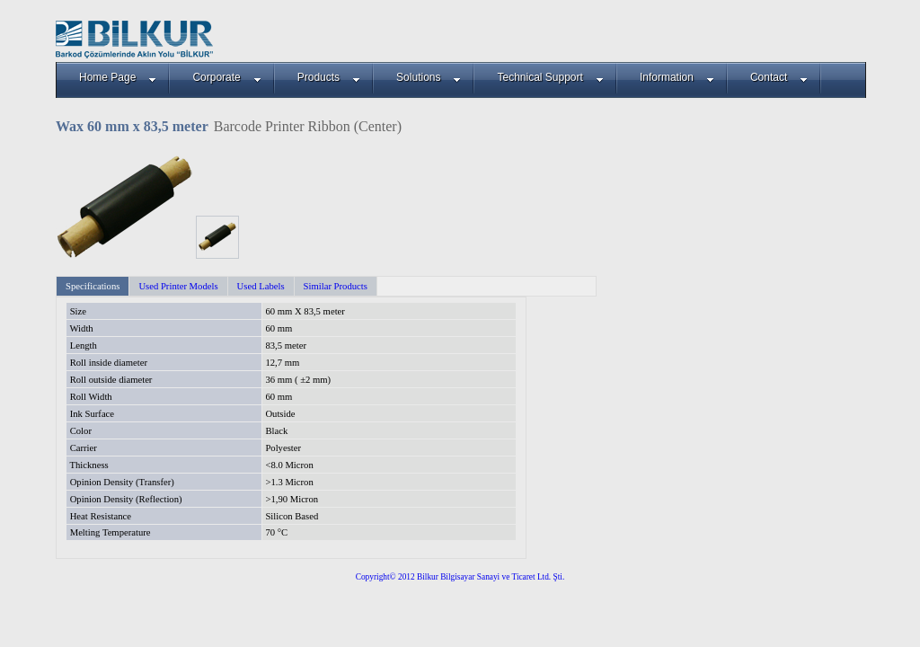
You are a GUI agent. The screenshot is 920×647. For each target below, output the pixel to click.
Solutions (428, 77)
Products (328, 77)
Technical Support (550, 77)
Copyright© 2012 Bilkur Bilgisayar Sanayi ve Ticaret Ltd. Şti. (460, 576)
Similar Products (335, 286)
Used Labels (261, 286)
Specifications (92, 286)
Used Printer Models (177, 286)
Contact (779, 77)
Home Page (117, 77)
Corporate (226, 77)
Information (677, 77)
